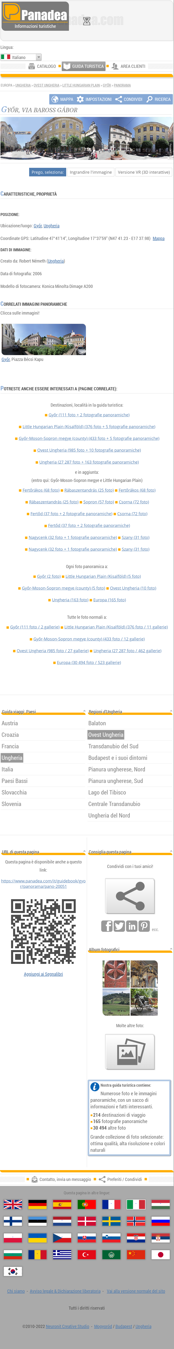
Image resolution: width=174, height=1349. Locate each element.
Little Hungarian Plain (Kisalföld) (89, 426)
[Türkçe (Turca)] (86, 1255)
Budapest (123, 1326)
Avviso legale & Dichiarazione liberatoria (65, 1291)
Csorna (134, 502)
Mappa (159, 238)
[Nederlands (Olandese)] (62, 1221)
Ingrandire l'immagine (91, 172)
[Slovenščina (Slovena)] (111, 1238)
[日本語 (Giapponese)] (160, 1255)
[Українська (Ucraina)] (37, 1238)
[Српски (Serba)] (160, 1238)
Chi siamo (16, 1291)
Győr (107, 85)
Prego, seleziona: (48, 172)
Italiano (19, 57)
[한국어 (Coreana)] (12, 1271)
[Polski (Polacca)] (12, 1238)
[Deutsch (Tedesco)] (37, 1204)
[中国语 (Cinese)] (136, 1255)
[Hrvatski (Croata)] (136, 1238)
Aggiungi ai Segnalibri (43, 974)
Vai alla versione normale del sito (136, 1291)
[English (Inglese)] (12, 1204)
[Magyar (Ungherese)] (160, 1204)
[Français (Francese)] (111, 1204)
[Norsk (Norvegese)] (136, 1221)
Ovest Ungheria (46, 85)
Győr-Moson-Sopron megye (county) (89, 438)
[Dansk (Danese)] (86, 1221)
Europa (109, 599)
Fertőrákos (41, 490)
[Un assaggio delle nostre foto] (130, 1052)
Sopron (98, 502)
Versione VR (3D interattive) (144, 172)
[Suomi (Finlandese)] (12, 1221)
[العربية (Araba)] (111, 1255)
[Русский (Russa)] (160, 1221)
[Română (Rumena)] (37, 1255)
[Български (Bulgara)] (12, 1255)
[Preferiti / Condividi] (130, 896)
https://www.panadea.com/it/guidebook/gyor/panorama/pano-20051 (43, 883)
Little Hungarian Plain (81, 85)
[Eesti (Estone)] (37, 1221)
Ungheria (23, 85)
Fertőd (71, 513)
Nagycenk (73, 537)
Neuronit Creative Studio (67, 1326)
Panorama (122, 85)
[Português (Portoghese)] (86, 1204)
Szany (135, 537)
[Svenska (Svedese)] (111, 1221)
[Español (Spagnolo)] (62, 1204)
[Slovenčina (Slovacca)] (86, 1238)
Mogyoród (103, 1326)
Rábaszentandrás (89, 490)
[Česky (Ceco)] (62, 1238)
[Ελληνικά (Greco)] (62, 1255)
